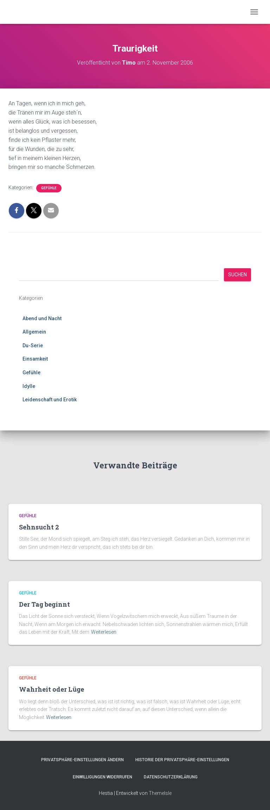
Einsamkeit (35, 359)
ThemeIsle (160, 793)
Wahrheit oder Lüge (51, 689)
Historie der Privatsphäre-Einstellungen (182, 759)
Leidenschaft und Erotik (49, 399)
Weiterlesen (103, 632)
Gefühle (49, 188)
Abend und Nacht (42, 318)
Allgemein (34, 332)
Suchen (237, 274)
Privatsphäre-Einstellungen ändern (82, 759)
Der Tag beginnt (44, 604)
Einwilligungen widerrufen (102, 777)
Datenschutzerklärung (171, 777)
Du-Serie (32, 345)
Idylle (28, 386)
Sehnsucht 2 (39, 527)
